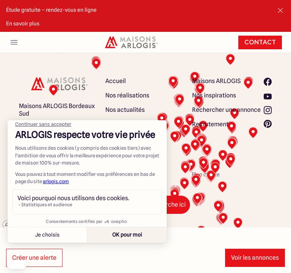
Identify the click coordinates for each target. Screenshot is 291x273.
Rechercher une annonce (226, 109)
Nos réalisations (127, 95)
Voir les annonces (255, 257)
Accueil (115, 81)
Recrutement (210, 124)
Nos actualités (125, 109)
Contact (260, 42)
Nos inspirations (214, 95)
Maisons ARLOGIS (216, 81)
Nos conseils (122, 124)
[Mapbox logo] (19, 224)
